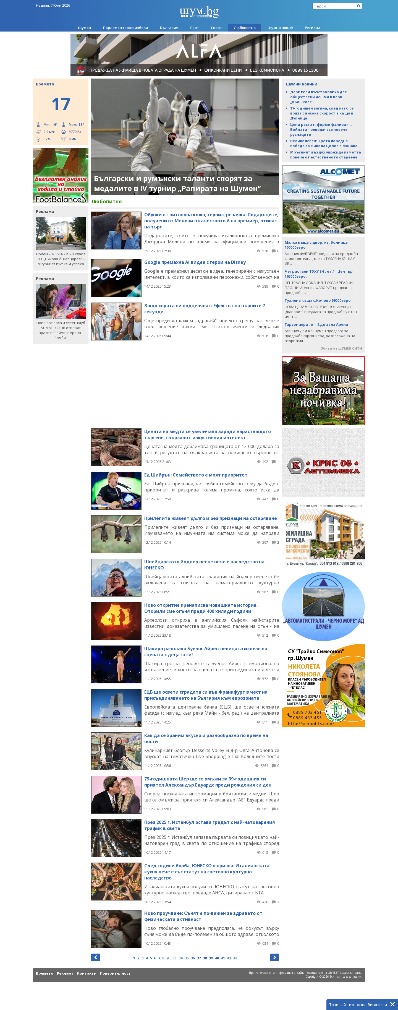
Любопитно (245, 27)
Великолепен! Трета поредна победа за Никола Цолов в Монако (324, 143)
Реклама (65, 973)
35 (186, 958)
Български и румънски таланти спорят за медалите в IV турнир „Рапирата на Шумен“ (177, 183)
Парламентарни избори (125, 27)
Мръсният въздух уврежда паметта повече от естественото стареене (325, 155)
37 (199, 958)
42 (229, 958)
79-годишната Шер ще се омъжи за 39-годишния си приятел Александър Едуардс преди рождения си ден (207, 782)
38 (205, 958)
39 (211, 958)
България (169, 27)
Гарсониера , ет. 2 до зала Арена (316, 324)
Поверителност (115, 973)
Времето (44, 973)
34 (180, 958)
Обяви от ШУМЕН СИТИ (341, 348)
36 (193, 958)
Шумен (84, 27)
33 (174, 958)
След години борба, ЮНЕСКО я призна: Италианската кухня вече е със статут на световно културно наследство (206, 872)
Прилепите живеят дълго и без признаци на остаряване (210, 518)
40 (217, 958)
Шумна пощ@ (280, 27)
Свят (194, 27)
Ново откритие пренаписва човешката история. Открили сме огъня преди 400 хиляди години (201, 608)
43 (235, 958)
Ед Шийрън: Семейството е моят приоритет (195, 475)
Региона (312, 27)
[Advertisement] (185, 384)
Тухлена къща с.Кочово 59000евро (318, 300)
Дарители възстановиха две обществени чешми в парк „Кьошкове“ (318, 96)
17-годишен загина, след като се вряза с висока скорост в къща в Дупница (322, 113)
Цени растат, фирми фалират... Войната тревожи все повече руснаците (321, 129)
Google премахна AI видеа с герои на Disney (195, 262)
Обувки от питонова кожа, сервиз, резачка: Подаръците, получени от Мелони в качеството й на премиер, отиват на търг (211, 221)
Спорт (216, 27)
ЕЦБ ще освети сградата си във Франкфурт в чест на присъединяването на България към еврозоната (206, 695)
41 (223, 958)
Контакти (86, 973)
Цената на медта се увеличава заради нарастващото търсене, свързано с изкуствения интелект (207, 434)
